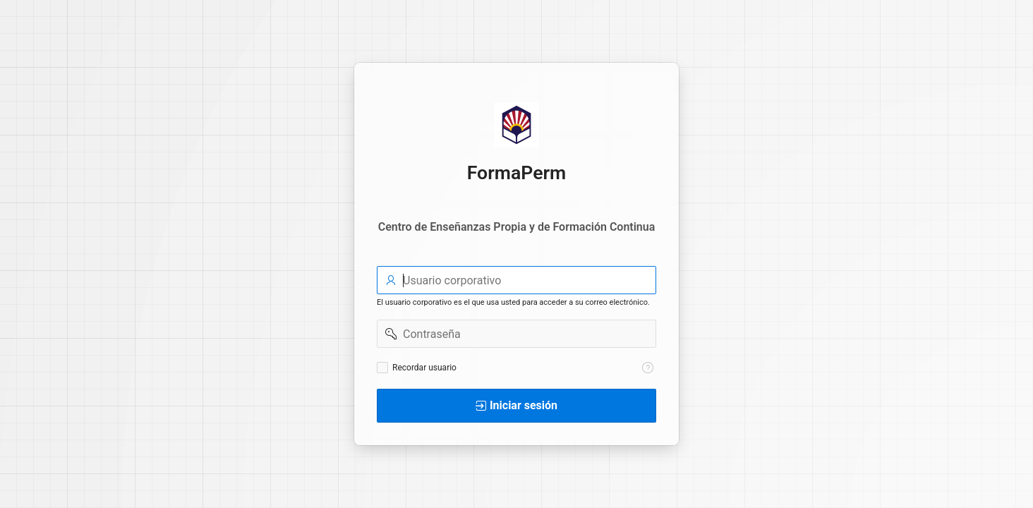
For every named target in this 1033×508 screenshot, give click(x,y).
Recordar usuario (424, 368)
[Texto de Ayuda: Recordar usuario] (647, 367)
